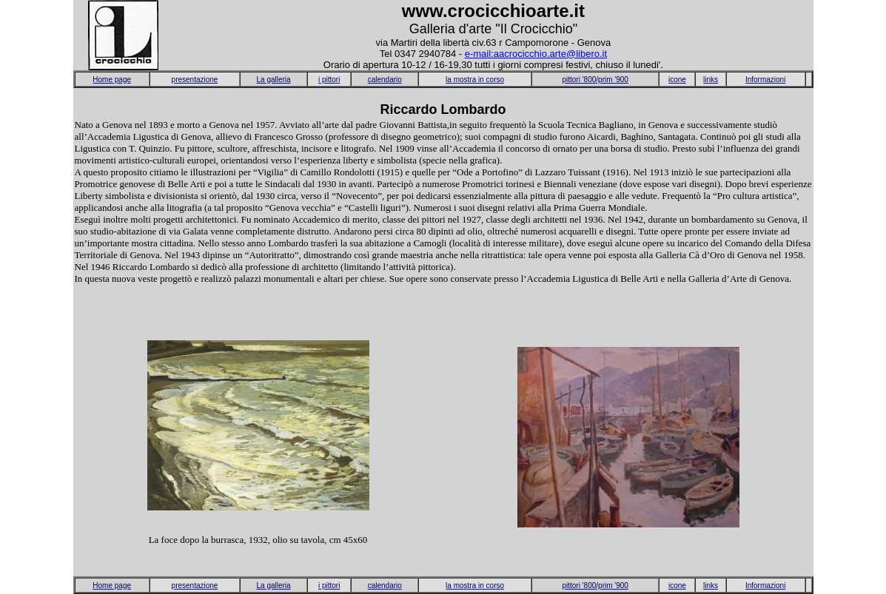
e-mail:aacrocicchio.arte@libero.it (536, 53)
